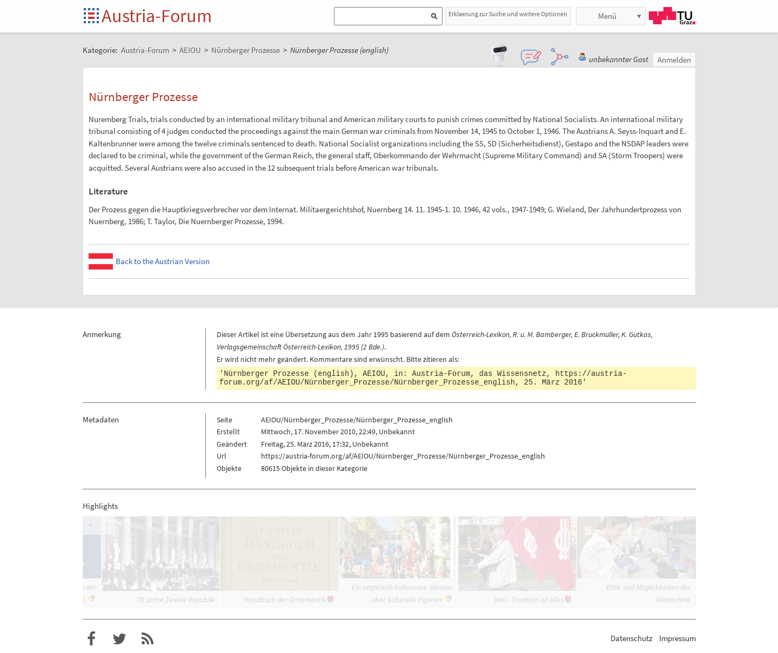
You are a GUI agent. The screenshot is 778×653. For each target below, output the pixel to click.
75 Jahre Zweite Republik (176, 599)
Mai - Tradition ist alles (529, 599)
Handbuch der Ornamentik (285, 599)
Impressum (677, 638)
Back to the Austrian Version (163, 261)
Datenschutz (631, 638)
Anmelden (674, 60)
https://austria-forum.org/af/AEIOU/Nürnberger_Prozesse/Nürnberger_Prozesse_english (423, 378)
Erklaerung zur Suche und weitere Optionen (507, 14)
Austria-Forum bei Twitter (119, 639)
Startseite (92, 16)
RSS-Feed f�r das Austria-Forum (147, 639)
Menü (607, 16)
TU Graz (672, 15)
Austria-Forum (157, 15)
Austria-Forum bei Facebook (91, 639)
